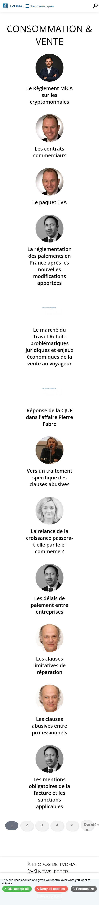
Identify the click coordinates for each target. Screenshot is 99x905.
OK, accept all (18, 889)
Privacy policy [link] (49, 896)
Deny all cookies (52, 889)
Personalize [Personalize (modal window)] (85, 889)
